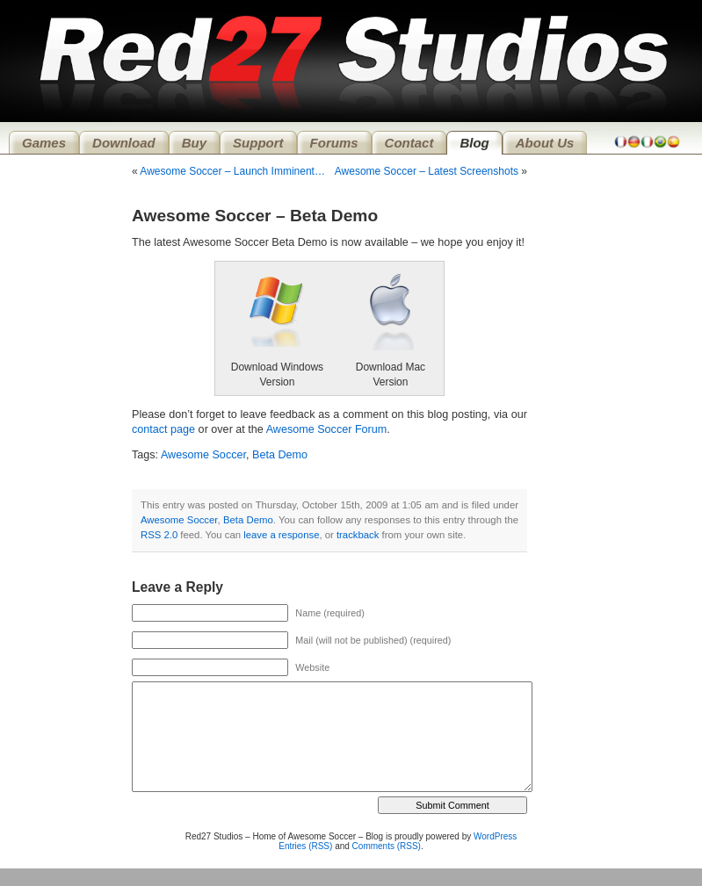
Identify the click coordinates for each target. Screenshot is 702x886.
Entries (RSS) (305, 846)
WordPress (495, 836)
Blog (474, 142)
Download (124, 142)
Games (44, 142)
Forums (334, 142)
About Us (545, 142)
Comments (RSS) (386, 846)
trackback (358, 534)
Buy (194, 142)
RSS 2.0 (159, 534)
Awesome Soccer (203, 455)
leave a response (281, 534)
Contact (409, 142)
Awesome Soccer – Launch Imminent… (232, 171)
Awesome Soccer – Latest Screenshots (426, 171)
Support (258, 142)
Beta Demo (280, 455)
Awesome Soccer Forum (326, 429)
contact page (163, 429)
